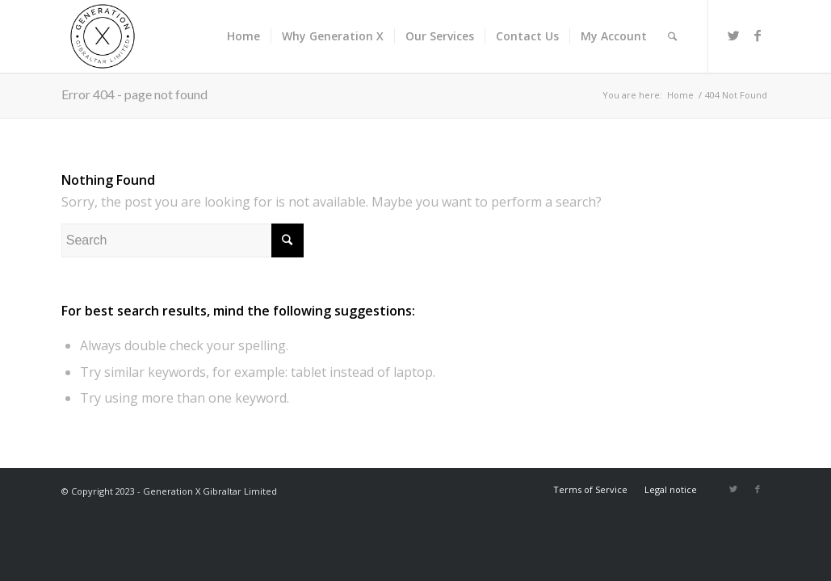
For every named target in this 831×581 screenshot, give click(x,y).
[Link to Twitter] (733, 35)
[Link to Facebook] (757, 35)
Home (680, 95)
